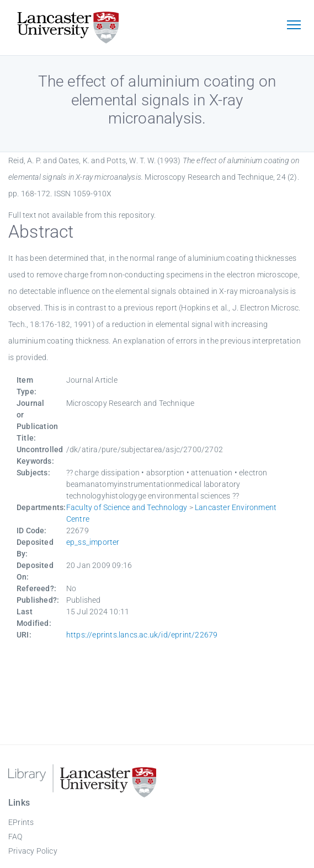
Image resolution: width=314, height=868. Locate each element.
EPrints (21, 822)
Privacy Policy (32, 850)
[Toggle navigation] (293, 26)
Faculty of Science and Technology (127, 507)
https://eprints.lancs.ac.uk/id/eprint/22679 (142, 634)
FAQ (15, 836)
